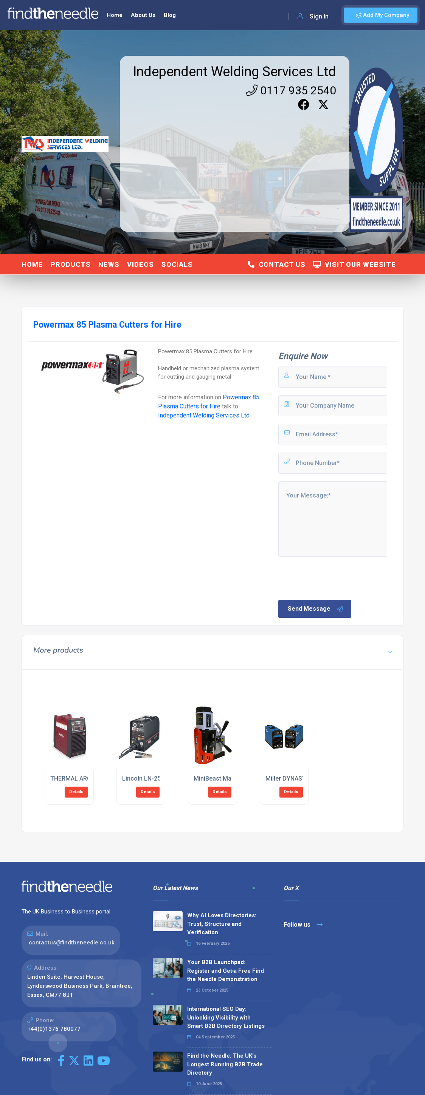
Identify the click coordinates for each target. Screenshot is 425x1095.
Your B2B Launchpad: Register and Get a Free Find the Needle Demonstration (225, 971)
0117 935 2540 (291, 90)
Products (71, 264)
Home (115, 15)
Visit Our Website (354, 264)
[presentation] (334, 577)
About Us (143, 15)
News (108, 264)
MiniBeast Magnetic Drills (229, 778)
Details (76, 791)
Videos (140, 264)
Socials (177, 264)
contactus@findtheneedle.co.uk (72, 942)
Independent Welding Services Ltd (234, 72)
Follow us (303, 924)
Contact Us (277, 264)
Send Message (316, 609)
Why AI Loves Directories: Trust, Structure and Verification (221, 924)
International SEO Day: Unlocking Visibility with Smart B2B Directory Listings (226, 1017)
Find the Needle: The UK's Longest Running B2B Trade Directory (225, 1064)
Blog (170, 15)
